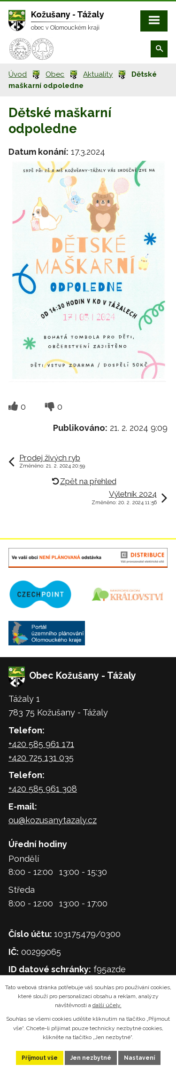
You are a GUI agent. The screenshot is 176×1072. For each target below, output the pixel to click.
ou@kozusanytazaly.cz (52, 820)
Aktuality (98, 74)
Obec (55, 74)
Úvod (17, 74)
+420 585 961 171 (41, 744)
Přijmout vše (40, 1058)
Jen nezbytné (90, 1058)
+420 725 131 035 (41, 757)
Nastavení (139, 1058)
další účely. (107, 1005)
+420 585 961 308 (42, 789)
